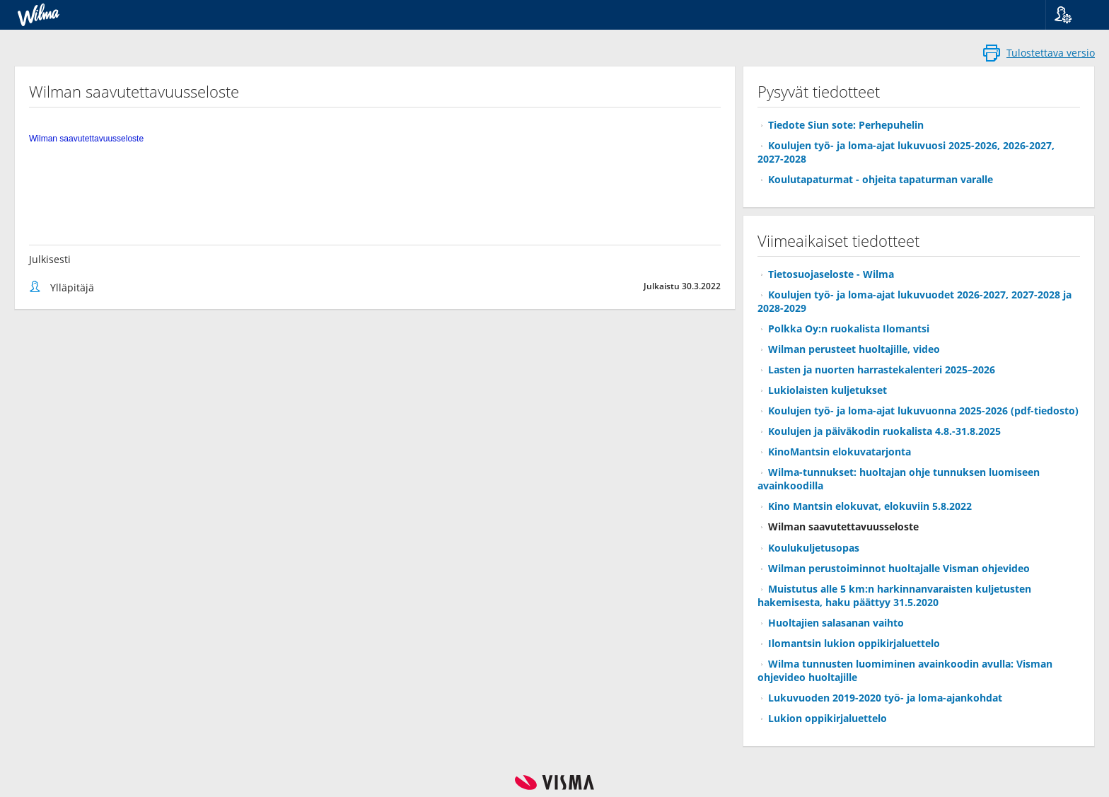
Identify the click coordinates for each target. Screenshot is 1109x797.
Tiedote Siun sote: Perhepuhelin (846, 125)
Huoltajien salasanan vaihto (836, 622)
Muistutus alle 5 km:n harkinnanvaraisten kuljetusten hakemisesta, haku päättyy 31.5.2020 (894, 595)
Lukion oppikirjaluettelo (827, 718)
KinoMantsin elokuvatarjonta (839, 451)
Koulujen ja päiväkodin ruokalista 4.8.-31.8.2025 (884, 431)
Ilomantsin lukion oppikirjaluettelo (854, 643)
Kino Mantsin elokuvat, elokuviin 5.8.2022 (870, 506)
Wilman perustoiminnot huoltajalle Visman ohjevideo (899, 568)
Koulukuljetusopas (813, 547)
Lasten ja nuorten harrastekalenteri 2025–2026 (881, 369)
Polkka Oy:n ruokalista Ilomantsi (848, 328)
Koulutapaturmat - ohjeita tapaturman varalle (880, 179)
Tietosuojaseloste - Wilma (831, 274)
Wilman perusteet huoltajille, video (854, 349)
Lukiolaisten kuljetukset (827, 390)
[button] (1071, 15)
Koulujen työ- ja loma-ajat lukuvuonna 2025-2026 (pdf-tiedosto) (923, 410)
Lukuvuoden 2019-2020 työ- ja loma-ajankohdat (885, 697)
